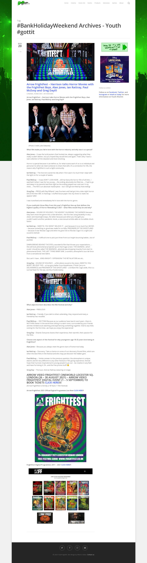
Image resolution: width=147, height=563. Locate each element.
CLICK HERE (78, 390)
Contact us (90, 555)
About (121, 8)
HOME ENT (38, 94)
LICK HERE (53, 382)
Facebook (113, 92)
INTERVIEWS (48, 94)
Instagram (103, 94)
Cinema (73, 8)
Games (114, 8)
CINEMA (30, 94)
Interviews (106, 8)
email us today (115, 94)
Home (66, 8)
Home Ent (81, 8)
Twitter (121, 92)
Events (90, 8)
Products (97, 8)
